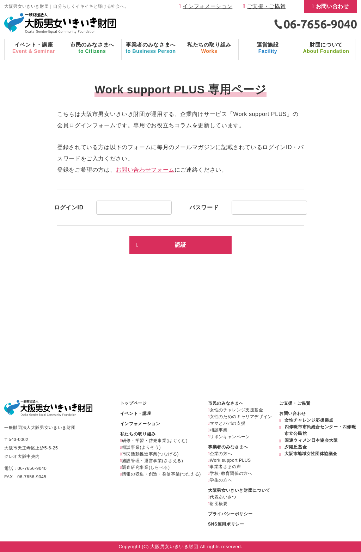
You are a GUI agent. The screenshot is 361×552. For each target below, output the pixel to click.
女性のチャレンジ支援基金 (236, 409)
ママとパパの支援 (227, 423)
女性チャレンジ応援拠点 (309, 420)
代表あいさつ (223, 497)
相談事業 (219, 430)
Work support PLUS (230, 460)
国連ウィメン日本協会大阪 (311, 440)
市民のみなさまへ (226, 403)
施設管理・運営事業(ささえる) (152, 460)
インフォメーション (207, 6)
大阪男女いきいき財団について (239, 490)
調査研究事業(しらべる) (146, 467)
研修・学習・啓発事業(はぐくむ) (155, 440)
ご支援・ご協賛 (266, 6)
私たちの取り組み (138, 433)
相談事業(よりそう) (141, 447)
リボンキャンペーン (230, 436)
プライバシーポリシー (230, 513)
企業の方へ (221, 453)
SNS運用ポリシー (226, 524)
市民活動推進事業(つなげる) (150, 454)
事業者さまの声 (225, 466)
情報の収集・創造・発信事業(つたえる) (161, 474)
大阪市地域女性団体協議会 (310, 453)
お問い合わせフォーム (145, 170)
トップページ (133, 403)
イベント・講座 (135, 413)
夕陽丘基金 (295, 446)
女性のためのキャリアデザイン (241, 416)
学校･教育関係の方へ (231, 473)
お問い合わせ (332, 6)
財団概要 (219, 503)
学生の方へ (221, 480)
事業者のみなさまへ (228, 446)
